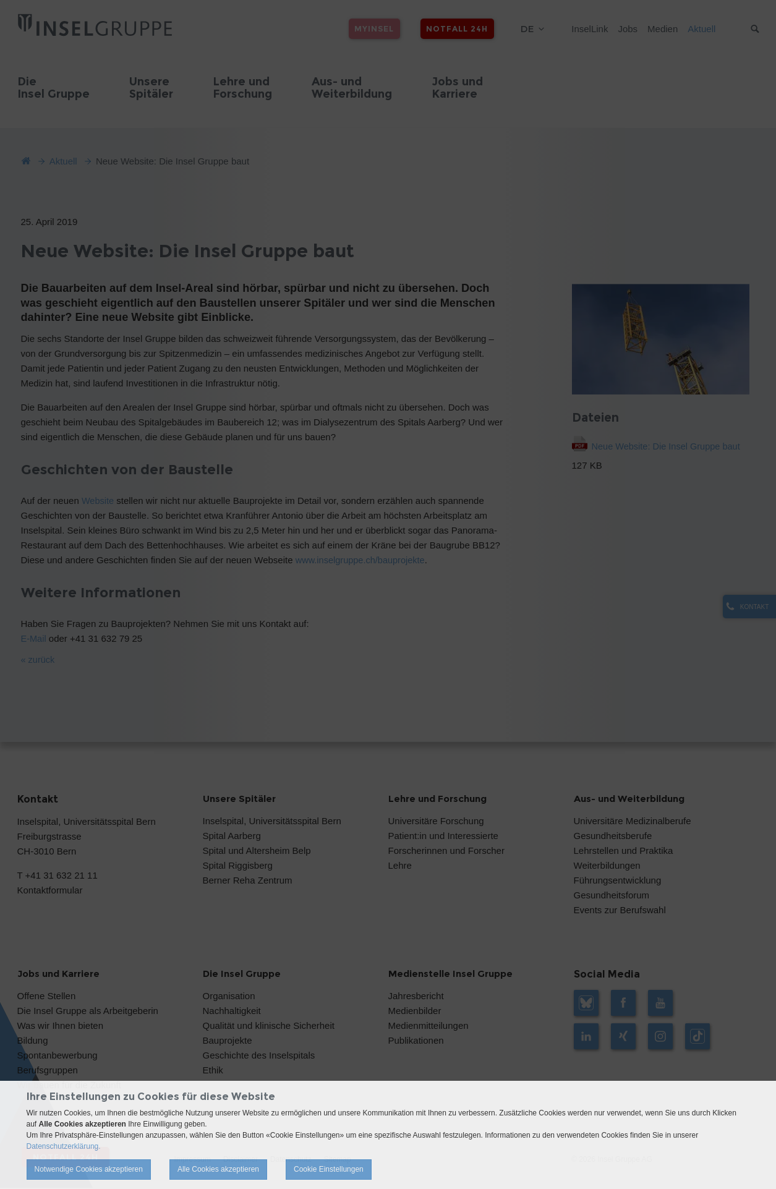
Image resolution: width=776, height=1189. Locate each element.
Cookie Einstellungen (329, 1169)
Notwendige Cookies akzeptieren (89, 1169)
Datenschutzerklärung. (64, 1146)
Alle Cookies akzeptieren (218, 1169)
